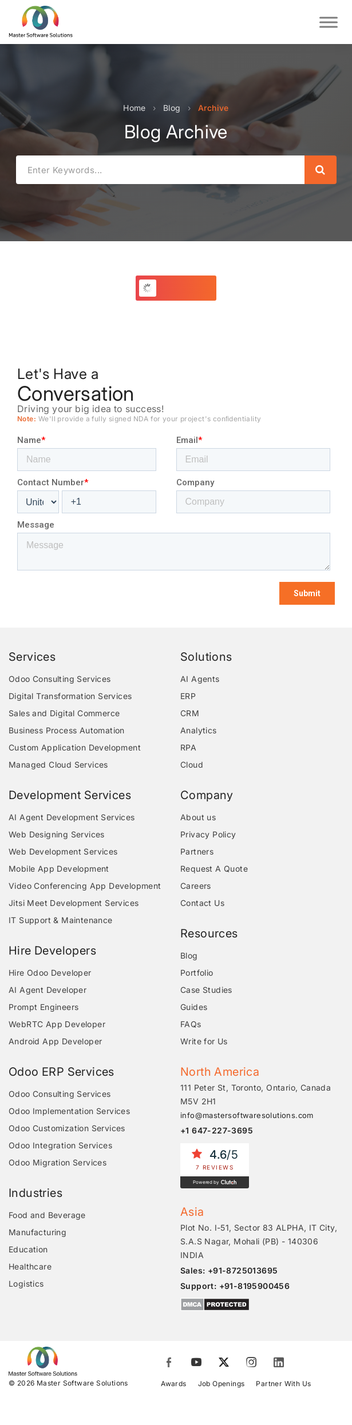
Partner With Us (283, 1383)
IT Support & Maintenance (61, 920)
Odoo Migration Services (57, 1162)
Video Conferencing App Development (85, 886)
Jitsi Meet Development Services (74, 903)
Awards (173, 1383)
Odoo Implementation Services (69, 1111)
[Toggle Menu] (328, 22)
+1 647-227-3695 (216, 1130)
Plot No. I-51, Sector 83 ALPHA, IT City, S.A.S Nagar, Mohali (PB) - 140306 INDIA (258, 1241)
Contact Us (202, 903)
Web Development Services (63, 851)
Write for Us (204, 1041)
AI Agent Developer (47, 990)
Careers (195, 886)
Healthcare (30, 1266)
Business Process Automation (67, 730)
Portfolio (196, 972)
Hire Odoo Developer (50, 972)
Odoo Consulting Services (60, 679)
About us (198, 817)
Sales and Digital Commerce (64, 713)
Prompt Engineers (43, 1007)
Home (134, 108)
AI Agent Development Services (72, 817)
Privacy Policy (208, 834)
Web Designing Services (57, 834)
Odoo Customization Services (67, 1128)
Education (28, 1249)
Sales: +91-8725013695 (229, 1270)
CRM (189, 713)
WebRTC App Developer (57, 1024)
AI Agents (200, 679)
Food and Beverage (47, 1215)
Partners (196, 851)
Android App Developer (55, 1041)
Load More (182, 288)
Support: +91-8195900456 (235, 1286)
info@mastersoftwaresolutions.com (247, 1115)
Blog (172, 108)
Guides (193, 1007)
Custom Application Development (75, 747)
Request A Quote (214, 868)
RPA (188, 747)
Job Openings (221, 1383)
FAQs (190, 1024)
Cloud (191, 764)
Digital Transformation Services (70, 696)
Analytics (198, 730)
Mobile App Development (59, 868)
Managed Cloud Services (58, 764)
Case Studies (206, 990)
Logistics (26, 1283)
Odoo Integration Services (60, 1145)
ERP (188, 696)
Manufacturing (37, 1232)
